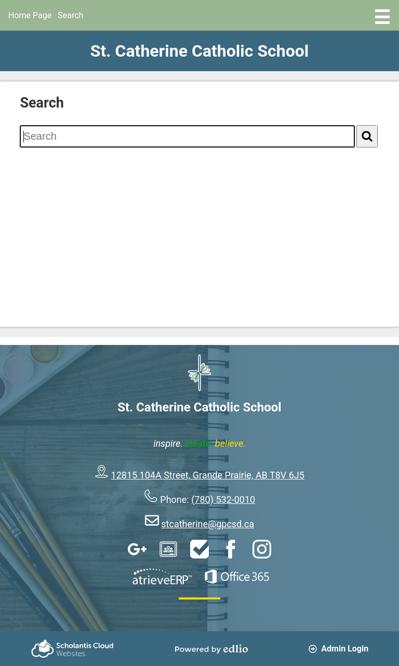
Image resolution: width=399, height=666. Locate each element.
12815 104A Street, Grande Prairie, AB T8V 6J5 (207, 475)
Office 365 (237, 576)
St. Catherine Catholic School (199, 51)
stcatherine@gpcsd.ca (207, 523)
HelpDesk (199, 549)
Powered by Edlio (211, 649)
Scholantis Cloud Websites (72, 649)
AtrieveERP (162, 576)
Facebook (230, 549)
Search (70, 15)
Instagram (261, 549)
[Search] (367, 136)
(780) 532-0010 (223, 499)
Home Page (29, 15)
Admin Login (338, 649)
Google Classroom (168, 549)
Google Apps (137, 549)
